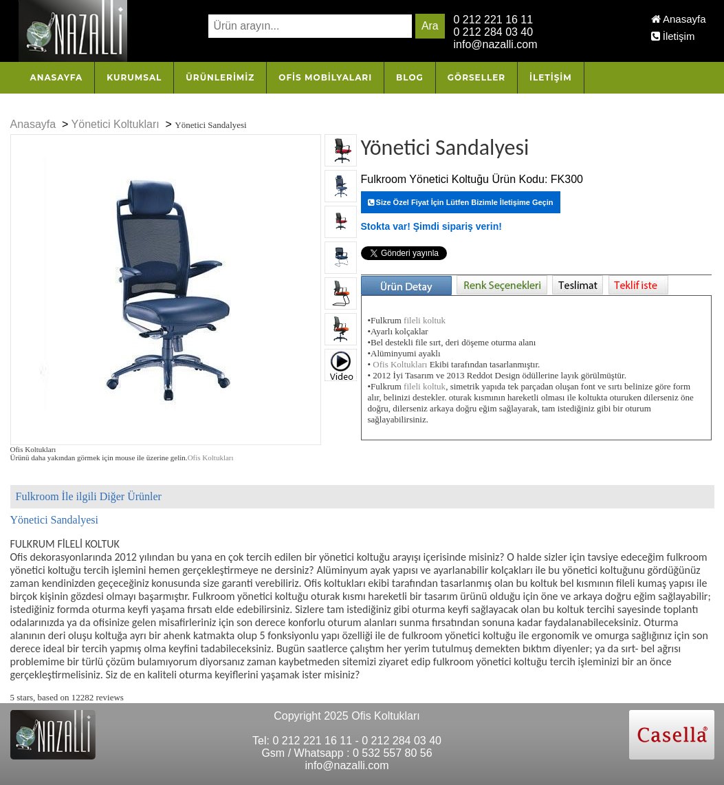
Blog (410, 77)
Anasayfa (678, 19)
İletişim (673, 36)
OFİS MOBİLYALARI (325, 77)
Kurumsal (134, 77)
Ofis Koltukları (211, 457)
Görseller (476, 77)
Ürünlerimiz (220, 77)
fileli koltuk (425, 320)
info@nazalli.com (496, 44)
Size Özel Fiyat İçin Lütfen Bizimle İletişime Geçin (460, 202)
